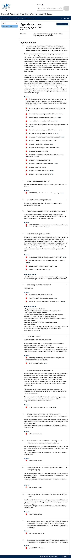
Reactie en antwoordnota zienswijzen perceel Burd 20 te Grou (45, 109)
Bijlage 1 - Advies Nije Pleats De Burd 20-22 (42, 133)
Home (13, 18)
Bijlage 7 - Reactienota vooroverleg (40, 174)
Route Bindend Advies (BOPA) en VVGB (41, 407)
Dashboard (5, 14)
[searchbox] (50, 8)
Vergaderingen (14, 14)
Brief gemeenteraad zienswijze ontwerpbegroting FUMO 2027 (45, 261)
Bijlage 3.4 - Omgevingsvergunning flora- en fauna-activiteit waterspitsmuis (45, 155)
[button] (66, 8)
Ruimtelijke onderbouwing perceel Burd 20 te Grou (44, 130)
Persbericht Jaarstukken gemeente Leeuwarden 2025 (45, 301)
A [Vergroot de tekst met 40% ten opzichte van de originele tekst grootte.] (68, 18)
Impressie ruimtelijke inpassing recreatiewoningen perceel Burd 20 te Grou (47, 125)
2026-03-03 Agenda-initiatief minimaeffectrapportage (45, 193)
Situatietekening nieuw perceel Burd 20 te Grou (43, 117)
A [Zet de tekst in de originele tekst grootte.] (61, 18)
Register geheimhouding (37, 363)
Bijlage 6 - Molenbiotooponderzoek (40, 170)
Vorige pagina (62, 24)
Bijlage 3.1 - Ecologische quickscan (39, 144)
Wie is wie (33, 14)
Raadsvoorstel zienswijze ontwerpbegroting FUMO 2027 (46, 257)
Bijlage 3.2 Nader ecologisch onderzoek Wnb (43, 147)
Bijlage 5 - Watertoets (36, 167)
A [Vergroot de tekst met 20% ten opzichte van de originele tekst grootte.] (65, 18)
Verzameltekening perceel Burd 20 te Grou (42, 121)
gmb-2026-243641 (35, 548)
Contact (49, 14)
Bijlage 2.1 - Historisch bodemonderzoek (41, 140)
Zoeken (39, 4)
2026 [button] (4, 23)
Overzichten (24, 14)
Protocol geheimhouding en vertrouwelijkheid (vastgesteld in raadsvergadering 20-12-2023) (45, 359)
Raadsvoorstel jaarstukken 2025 (39, 294)
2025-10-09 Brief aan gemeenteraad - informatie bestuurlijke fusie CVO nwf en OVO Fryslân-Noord (46, 226)
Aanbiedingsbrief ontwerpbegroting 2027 (42, 266)
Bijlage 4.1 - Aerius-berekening (38, 160)
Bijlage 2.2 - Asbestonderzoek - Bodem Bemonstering (45, 137)
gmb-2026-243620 (35, 533)
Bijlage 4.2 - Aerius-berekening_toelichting (42, 163)
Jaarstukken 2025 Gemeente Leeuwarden (42, 298)
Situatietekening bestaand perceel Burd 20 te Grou (45, 114)
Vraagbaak (42, 14)
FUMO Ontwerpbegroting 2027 (38, 269)
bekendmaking (34, 434)
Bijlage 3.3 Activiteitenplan (37, 151)
